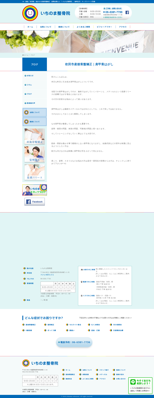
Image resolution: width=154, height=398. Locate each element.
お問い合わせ (121, 379)
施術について (64, 27)
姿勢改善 (86, 374)
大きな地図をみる (47, 275)
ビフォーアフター (104, 27)
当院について (45, 27)
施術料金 (69, 379)
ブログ (29, 94)
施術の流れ (120, 374)
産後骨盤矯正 (70, 374)
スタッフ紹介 (104, 370)
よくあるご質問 (83, 27)
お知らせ (30, 76)
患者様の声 (31, 103)
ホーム (30, 27)
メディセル (103, 374)
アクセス (123, 27)
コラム (29, 85)
